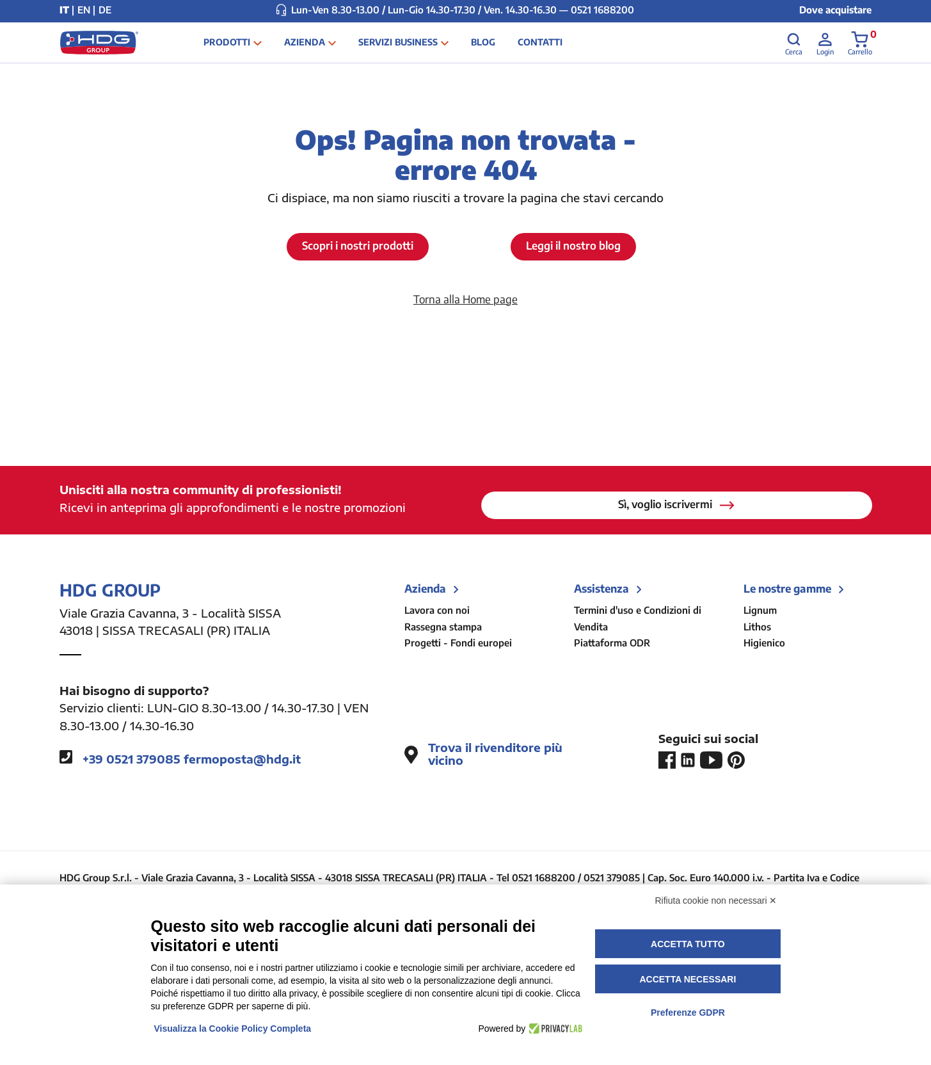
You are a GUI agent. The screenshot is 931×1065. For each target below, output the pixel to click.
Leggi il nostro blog (573, 246)
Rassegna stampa (443, 626)
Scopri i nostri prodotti (358, 246)
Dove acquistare (835, 9)
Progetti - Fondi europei (458, 643)
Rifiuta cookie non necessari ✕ (716, 900)
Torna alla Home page (465, 299)
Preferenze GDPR (688, 1012)
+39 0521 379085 (131, 759)
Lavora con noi (437, 610)
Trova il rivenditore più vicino (483, 754)
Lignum (760, 610)
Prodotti (245, 49)
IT (64, 9)
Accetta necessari (687, 979)
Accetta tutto (688, 944)
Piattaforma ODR (612, 643)
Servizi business (416, 49)
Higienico (764, 643)
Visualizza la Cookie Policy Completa (233, 1028)
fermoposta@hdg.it (242, 759)
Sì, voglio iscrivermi (676, 504)
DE (105, 9)
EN (83, 9)
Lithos (757, 626)
